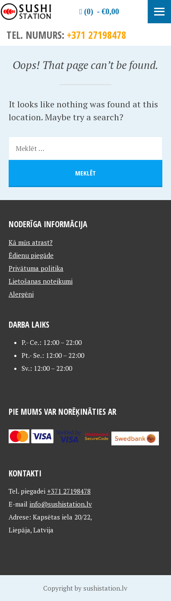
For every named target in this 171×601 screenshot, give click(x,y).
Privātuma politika (36, 268)
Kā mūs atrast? (31, 242)
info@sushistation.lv (60, 504)
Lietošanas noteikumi (41, 281)
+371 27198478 (96, 35)
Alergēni (21, 294)
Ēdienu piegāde (31, 255)
